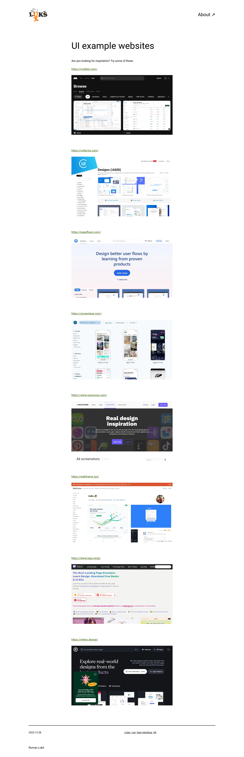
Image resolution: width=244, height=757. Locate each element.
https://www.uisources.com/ (89, 395)
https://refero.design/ (84, 639)
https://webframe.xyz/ (85, 476)
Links (127, 732)
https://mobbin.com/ (84, 69)
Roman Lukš (36, 747)
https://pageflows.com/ (86, 232)
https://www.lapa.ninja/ (86, 558)
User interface (144, 732)
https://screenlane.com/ (86, 313)
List (133, 732)
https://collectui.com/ (85, 150)
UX (154, 732)
